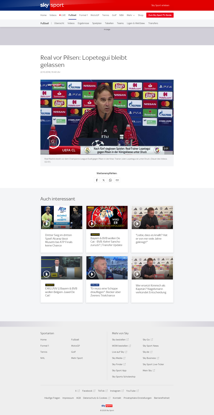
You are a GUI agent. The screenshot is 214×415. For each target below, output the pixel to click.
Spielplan (97, 23)
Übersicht (59, 23)
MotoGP (95, 15)
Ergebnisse (83, 23)
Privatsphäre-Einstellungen (138, 398)
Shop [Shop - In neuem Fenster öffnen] (140, 15)
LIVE (63, 15)
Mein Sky (148, 371)
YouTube (132, 391)
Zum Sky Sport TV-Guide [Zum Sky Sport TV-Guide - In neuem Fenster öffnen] (159, 15)
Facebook (88, 391)
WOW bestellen (121, 346)
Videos (53, 15)
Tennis (105, 15)
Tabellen (109, 23)
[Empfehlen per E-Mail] (117, 180)
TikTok (102, 391)
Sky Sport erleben (160, 5)
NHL (42, 358)
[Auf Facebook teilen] (96, 180)
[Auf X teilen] (103, 180)
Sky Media (118, 358)
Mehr (131, 15)
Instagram (116, 391)
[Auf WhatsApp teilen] (110, 180)
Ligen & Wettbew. (136, 23)
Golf (114, 15)
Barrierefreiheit (162, 398)
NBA (121, 15)
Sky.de (147, 352)
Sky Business (150, 358)
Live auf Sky (119, 352)
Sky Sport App (119, 370)
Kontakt (117, 398)
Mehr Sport (77, 358)
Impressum (68, 398)
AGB (78, 398)
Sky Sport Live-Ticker (153, 364)
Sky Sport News (151, 345)
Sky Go (147, 340)
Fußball (72, 15)
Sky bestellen (120, 340)
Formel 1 (83, 15)
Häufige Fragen (52, 398)
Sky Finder (118, 365)
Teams (120, 23)
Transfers (153, 23)
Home (43, 15)
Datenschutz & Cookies (96, 398)
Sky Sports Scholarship (123, 376)
